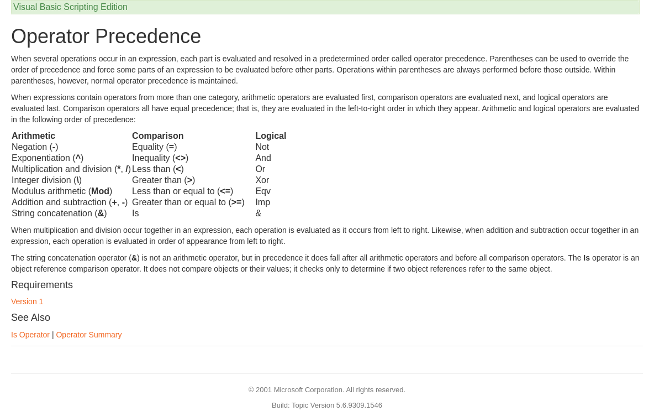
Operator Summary (89, 334)
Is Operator (30, 334)
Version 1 (27, 301)
